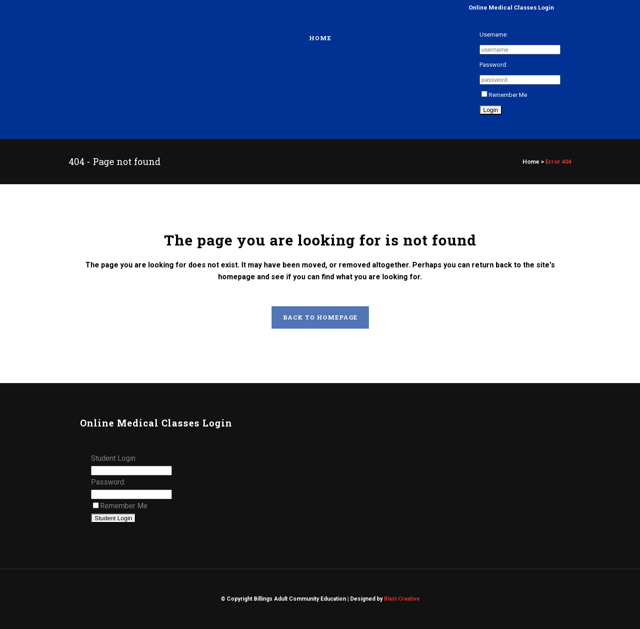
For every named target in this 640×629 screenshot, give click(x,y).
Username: (494, 34)
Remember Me (504, 94)
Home (531, 161)
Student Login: (114, 458)
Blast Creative (402, 599)
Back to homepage (320, 317)
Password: (493, 64)
